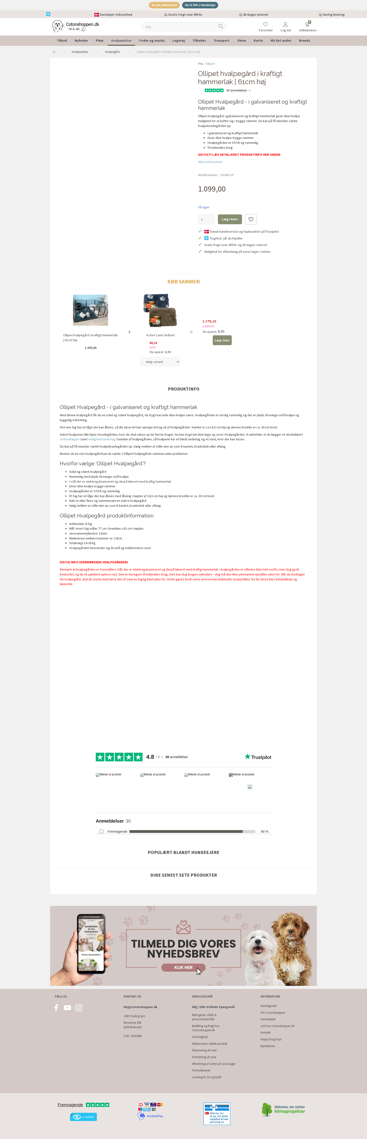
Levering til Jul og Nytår (207, 1077)
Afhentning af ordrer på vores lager (213, 1064)
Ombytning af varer (204, 1057)
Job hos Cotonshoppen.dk (277, 1026)
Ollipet (210, 64)
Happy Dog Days (271, 1039)
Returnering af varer (204, 1050)
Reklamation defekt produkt (209, 1044)
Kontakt (266, 1032)
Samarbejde (268, 1019)
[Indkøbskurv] (307, 24)
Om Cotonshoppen (273, 1013)
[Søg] (221, 27)
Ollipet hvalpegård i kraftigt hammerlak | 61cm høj (90, 338)
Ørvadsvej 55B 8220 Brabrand (133, 1025)
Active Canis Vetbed (160, 336)
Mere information (210, 162)
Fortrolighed (200, 1037)
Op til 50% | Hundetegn (201, 5)
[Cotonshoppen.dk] (75, 27)
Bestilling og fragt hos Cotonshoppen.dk (205, 1028)
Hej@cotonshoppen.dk (140, 1007)
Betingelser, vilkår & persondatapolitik (204, 1017)
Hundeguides (269, 1006)
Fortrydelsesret (201, 1070)
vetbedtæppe (70, 440)
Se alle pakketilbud (162, 5)
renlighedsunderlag (101, 440)
